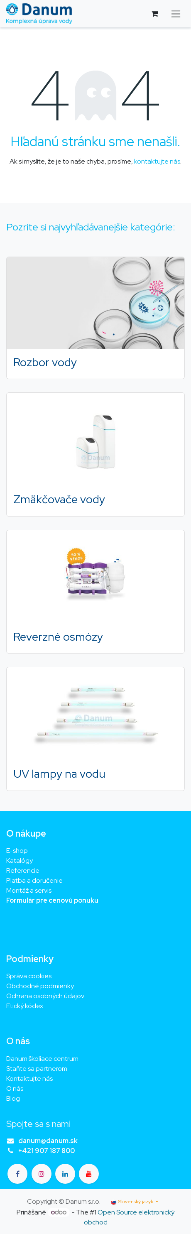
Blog (13, 1098)
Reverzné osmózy (58, 636)
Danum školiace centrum (42, 1058)
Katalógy (19, 860)
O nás (14, 1088)
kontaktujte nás (157, 161)
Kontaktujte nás (29, 1078)
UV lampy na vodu (59, 773)
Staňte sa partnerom (36, 1068)
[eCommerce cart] (154, 14)
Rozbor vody (45, 362)
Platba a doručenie (34, 880)
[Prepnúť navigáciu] (176, 14)
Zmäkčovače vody (59, 499)
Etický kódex (25, 1005)
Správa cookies (28, 976)
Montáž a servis (28, 890)
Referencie (22, 870)
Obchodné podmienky (40, 986)
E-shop (17, 850)
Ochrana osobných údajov (45, 996)
